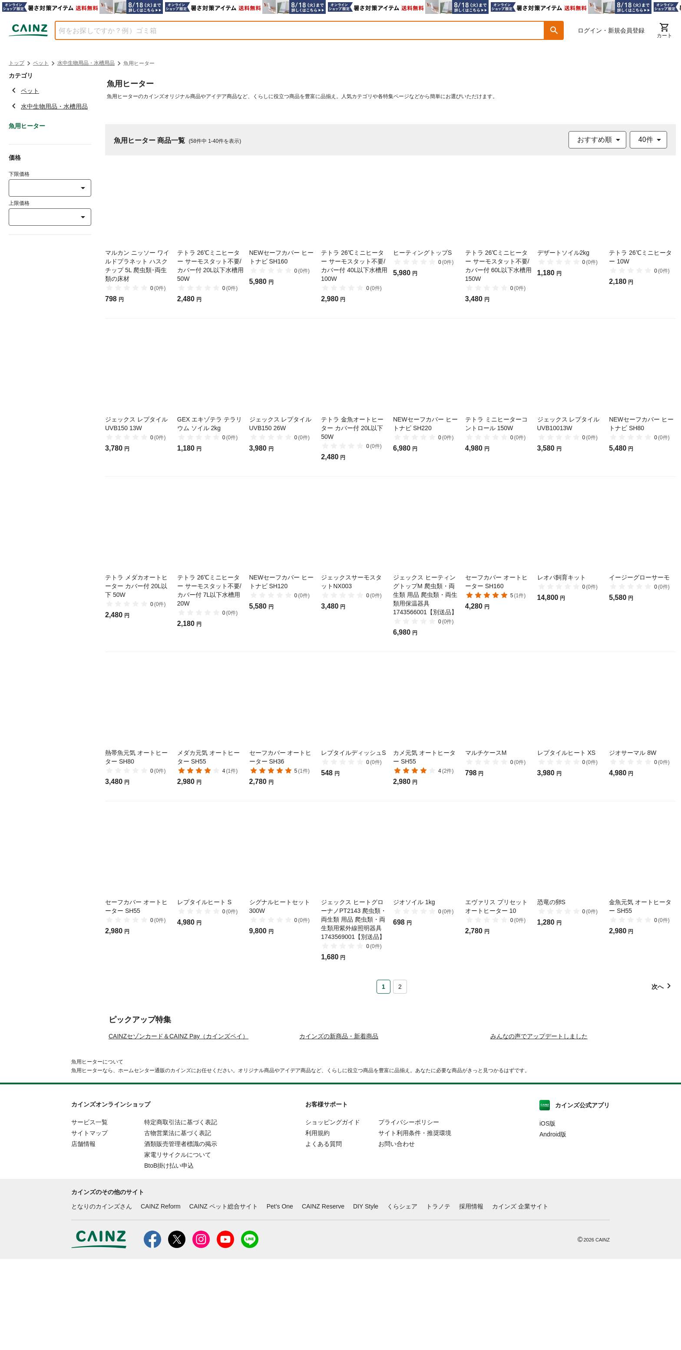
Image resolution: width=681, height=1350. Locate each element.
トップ (16, 63)
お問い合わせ (396, 1234)
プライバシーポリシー (408, 1213)
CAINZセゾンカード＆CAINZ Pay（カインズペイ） (178, 1127)
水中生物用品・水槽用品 (86, 63)
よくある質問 (323, 1234)
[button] (554, 30)
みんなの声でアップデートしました (539, 1127)
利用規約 (317, 1224)
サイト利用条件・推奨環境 (414, 1224)
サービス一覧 (89, 1213)
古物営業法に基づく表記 (177, 1224)
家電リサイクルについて (177, 1245)
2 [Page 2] (400, 986)
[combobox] (293, 30)
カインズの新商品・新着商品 (338, 1127)
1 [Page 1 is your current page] (383, 986)
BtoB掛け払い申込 (169, 1256)
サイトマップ (89, 1224)
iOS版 (547, 1214)
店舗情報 (83, 1234)
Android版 (552, 1225)
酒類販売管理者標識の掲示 (180, 1234)
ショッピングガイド (332, 1213)
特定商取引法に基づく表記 (180, 1213)
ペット (41, 63)
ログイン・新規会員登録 (611, 30)
